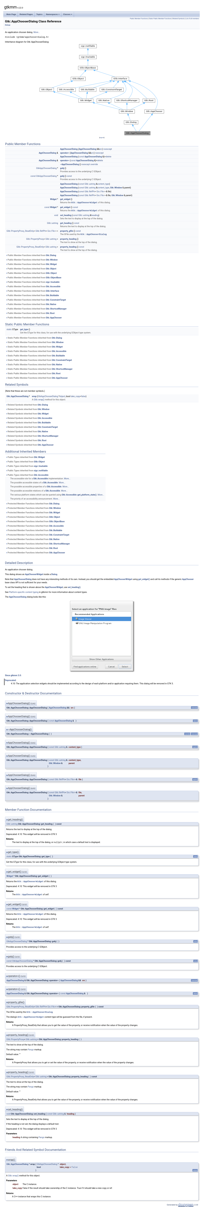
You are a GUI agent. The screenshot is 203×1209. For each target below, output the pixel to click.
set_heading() (74, 587)
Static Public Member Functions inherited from (34, 337)
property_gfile (66, 230)
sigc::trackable (53, 281)
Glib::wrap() (39, 399)
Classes (67, 14)
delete (108, 156)
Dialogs (7, 25)
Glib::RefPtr (89, 191)
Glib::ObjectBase (53, 277)
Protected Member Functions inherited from (32, 503)
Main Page (11, 14)
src (100, 149)
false (83, 396)
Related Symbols (178, 19)
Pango (31, 1048)
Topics (39, 14)
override (94, 164)
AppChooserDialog (69, 149)
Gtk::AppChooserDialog (93, 233)
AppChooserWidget (34, 574)
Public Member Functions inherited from (31, 255)
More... (36, 32)
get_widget (65, 199)
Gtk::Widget (51, 264)
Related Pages (26, 14)
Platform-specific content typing (23, 591)
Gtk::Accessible (53, 286)
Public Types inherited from (25, 457)
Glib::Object (51, 272)
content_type (103, 184)
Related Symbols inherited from (27, 404)
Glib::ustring (89, 184)
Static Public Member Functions (160, 19)
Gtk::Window (116, 187)
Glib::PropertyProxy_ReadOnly (20, 230)
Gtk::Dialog (51, 255)
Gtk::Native (51, 304)
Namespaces (53, 14)
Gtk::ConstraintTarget (56, 299)
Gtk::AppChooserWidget (84, 202)
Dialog (54, 574)
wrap (34, 396)
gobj (62, 168)
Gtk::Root (50, 313)
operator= (64, 153)
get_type (24, 329)
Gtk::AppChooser (54, 317)
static (9, 329)
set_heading (65, 215)
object (62, 396)
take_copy (75, 396)
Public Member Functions (139, 19)
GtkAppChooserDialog (46, 168)
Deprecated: (10, 680)
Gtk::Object (51, 268)
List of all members (192, 19)
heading (95, 215)
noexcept (108, 149)
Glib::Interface (52, 290)
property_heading (68, 238)
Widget (53, 199)
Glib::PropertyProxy (35, 238)
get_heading (66, 223)
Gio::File (100, 191)
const (81, 156)
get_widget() (144, 579)
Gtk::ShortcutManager (56, 308)
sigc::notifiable (41, 470)
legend (102, 137)
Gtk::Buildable (52, 295)
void (56, 215)
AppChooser (188, 579)
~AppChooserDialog (69, 164)
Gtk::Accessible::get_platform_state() (79, 494)
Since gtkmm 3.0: (13, 675)
